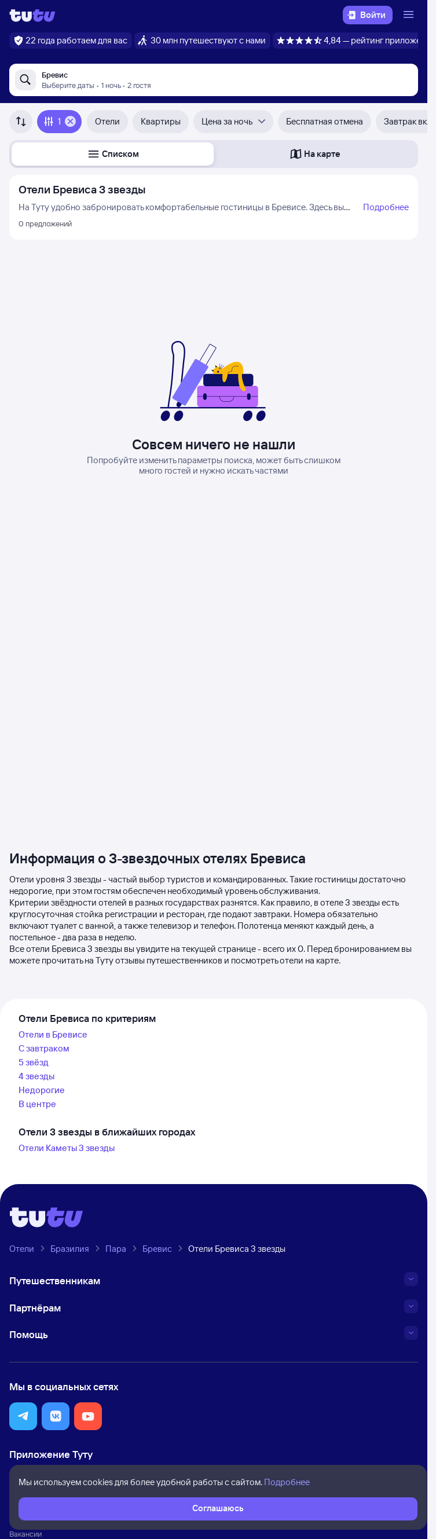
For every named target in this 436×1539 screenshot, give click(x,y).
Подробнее (386, 206)
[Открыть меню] (410, 15)
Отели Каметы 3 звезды (67, 1147)
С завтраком (44, 1048)
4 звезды (36, 1076)
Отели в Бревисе (53, 1034)
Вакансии (25, 1533)
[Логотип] (32, 15)
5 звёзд (34, 1062)
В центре (37, 1103)
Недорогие (42, 1089)
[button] (113, 154)
